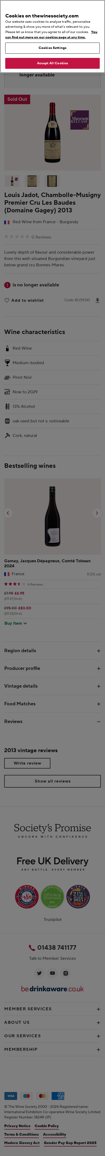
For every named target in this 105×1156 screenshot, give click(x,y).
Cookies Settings (52, 48)
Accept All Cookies (52, 63)
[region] (52, 36)
